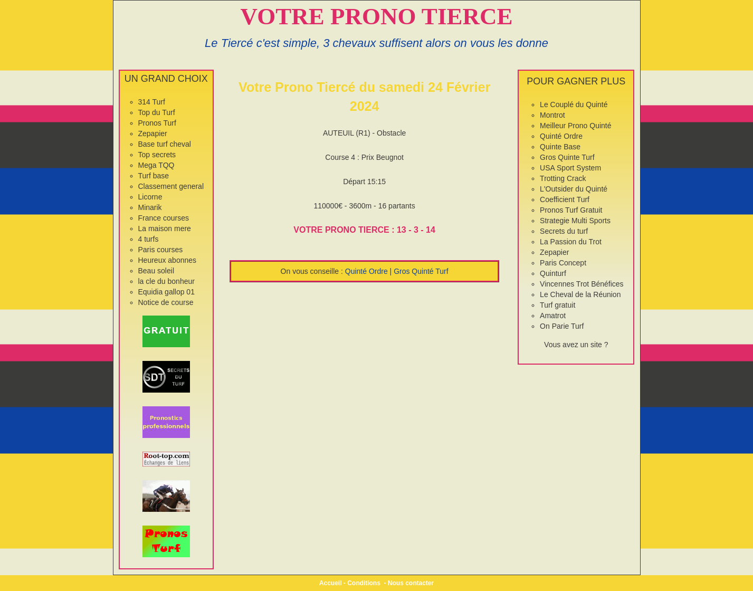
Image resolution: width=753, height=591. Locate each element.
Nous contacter (411, 583)
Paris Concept (563, 263)
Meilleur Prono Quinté (575, 125)
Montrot (552, 115)
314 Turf (151, 102)
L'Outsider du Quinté (573, 189)
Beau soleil (156, 270)
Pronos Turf (157, 123)
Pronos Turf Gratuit (571, 210)
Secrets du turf (564, 231)
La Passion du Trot (571, 241)
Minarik (150, 207)
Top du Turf (156, 112)
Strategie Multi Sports (575, 220)
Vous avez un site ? (576, 344)
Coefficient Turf (564, 199)
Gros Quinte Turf (567, 157)
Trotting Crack (563, 178)
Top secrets (157, 154)
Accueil (330, 583)
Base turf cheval (164, 144)
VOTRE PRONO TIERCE (377, 16)
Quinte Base (560, 146)
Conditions (363, 583)
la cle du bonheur (166, 281)
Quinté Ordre (366, 271)
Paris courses (160, 249)
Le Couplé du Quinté (573, 104)
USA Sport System (570, 168)
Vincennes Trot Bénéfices (582, 284)
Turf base (153, 175)
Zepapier (152, 133)
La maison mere (164, 228)
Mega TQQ (156, 165)
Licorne (150, 197)
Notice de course (166, 302)
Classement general (171, 186)
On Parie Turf (562, 326)
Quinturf (553, 273)
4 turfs (148, 239)
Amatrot (553, 315)
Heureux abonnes (167, 260)
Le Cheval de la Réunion (580, 294)
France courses (163, 218)
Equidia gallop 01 (166, 292)
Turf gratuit (557, 305)
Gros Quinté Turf (421, 271)
